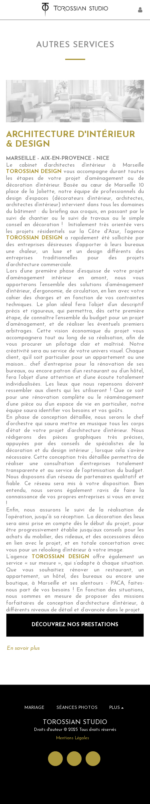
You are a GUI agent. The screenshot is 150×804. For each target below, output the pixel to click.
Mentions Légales (72, 738)
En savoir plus (26, 648)
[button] (9, 9)
